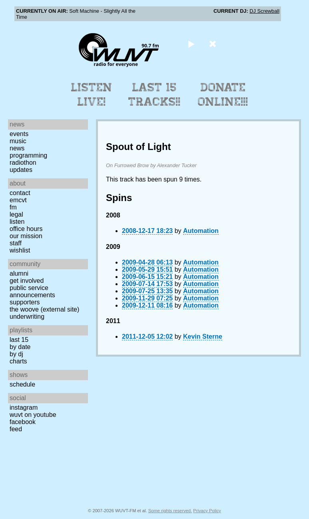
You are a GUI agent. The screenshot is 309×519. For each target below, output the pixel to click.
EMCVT (18, 200)
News (17, 148)
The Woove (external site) (44, 309)
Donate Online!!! (223, 94)
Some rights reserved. (170, 510)
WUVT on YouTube (33, 414)
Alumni (19, 273)
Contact (20, 192)
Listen (17, 221)
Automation (201, 230)
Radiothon (23, 162)
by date (20, 346)
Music (18, 141)
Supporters (25, 302)
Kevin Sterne (202, 336)
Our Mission (26, 236)
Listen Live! (91, 94)
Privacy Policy (207, 510)
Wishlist (20, 250)
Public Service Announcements (32, 291)
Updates (21, 169)
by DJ (16, 354)
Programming (28, 155)
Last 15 (19, 339)
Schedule (22, 384)
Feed (16, 429)
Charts (18, 361)
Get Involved (27, 280)
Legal (16, 214)
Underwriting (27, 316)
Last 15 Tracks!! (154, 94)
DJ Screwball (264, 11)
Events (19, 133)
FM (13, 207)
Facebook (23, 421)
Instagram (24, 407)
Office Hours (26, 228)
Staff (16, 243)
